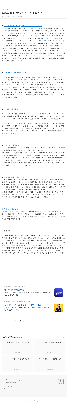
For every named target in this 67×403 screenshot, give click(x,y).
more (63, 337)
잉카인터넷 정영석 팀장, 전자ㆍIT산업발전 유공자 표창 (23, 26)
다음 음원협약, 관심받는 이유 (14, 177)
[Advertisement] (17, 268)
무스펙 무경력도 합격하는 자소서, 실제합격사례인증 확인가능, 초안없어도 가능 (26, 309)
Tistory (43, 401)
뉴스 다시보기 (6, 10)
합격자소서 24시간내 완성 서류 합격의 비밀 (22, 305)
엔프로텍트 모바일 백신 (14, 290)
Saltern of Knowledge (12, 380)
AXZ (33, 401)
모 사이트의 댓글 (41, 41)
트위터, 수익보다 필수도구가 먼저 (16, 109)
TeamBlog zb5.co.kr (10, 383)
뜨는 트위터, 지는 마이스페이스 (15, 72)
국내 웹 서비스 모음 (11, 209)
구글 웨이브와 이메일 (11, 145)
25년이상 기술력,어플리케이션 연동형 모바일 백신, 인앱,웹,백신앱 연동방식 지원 (27, 294)
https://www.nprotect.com (12, 286)
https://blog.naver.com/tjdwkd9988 (15, 301)
